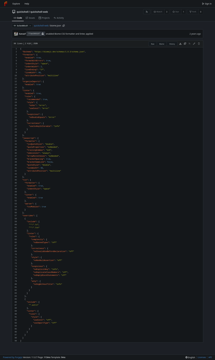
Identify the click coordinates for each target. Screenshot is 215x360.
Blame (161, 44)
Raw (152, 44)
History (172, 44)
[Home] (5, 3)
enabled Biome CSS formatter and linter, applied (69, 33)
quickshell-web (39, 11)
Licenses (202, 357)
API (210, 357)
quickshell (23, 11)
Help (26, 3)
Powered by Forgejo (12, 357)
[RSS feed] (146, 11)
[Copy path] (64, 26)
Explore (16, 3)
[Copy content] (185, 43)
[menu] (190, 357)
